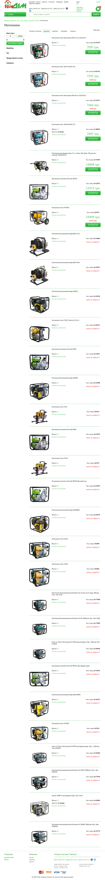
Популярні (64, 31)
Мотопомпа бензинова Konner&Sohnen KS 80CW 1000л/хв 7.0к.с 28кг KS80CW (75, 771)
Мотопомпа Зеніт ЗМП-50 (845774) (63, 67)
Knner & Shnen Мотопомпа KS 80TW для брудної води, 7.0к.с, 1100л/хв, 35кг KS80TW (75, 747)
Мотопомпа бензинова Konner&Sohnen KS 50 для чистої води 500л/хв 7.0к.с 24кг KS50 (75, 594)
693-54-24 (46, 9)
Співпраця (59, 2)
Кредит (66, 2)
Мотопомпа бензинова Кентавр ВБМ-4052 (66, 262)
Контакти (52, 2)
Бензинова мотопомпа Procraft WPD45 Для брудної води (71, 666)
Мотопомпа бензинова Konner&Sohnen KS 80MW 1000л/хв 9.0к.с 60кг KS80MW (75, 825)
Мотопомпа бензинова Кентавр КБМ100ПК (66, 695)
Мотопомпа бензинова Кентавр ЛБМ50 (65, 291)
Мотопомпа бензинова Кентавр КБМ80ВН (66, 510)
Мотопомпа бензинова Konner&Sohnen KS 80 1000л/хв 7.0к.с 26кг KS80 (76, 618)
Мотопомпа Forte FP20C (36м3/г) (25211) (65, 320)
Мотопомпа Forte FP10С (60, 458)
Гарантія (44, 2)
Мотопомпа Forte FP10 (59, 407)
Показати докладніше (59, 45)
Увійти (98, 2)
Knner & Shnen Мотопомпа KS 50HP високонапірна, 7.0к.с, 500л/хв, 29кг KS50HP (76, 643)
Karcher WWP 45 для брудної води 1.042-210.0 (67, 796)
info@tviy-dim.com (84, 866)
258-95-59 (34, 9)
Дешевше (46, 31)
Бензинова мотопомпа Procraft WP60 (64, 429)
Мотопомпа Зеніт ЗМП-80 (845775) (63, 124)
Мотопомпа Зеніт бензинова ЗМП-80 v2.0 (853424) (69, 95)
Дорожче (55, 31)
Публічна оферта (34, 3)
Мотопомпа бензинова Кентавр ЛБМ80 (65, 378)
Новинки (73, 31)
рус (77, 4)
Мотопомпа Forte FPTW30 (60, 208)
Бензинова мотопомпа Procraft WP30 (64, 349)
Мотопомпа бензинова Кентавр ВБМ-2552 (66, 234)
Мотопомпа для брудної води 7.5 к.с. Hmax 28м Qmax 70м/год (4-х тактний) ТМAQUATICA (74, 154)
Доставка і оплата (35, 2)
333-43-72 (59, 9)
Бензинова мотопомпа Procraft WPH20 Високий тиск (69, 481)
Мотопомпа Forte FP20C (60, 539)
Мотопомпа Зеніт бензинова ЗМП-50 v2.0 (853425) (69, 38)
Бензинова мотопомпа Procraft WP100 (64, 179)
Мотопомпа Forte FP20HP (60, 723)
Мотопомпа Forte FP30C (60, 564)
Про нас (31, 857)
